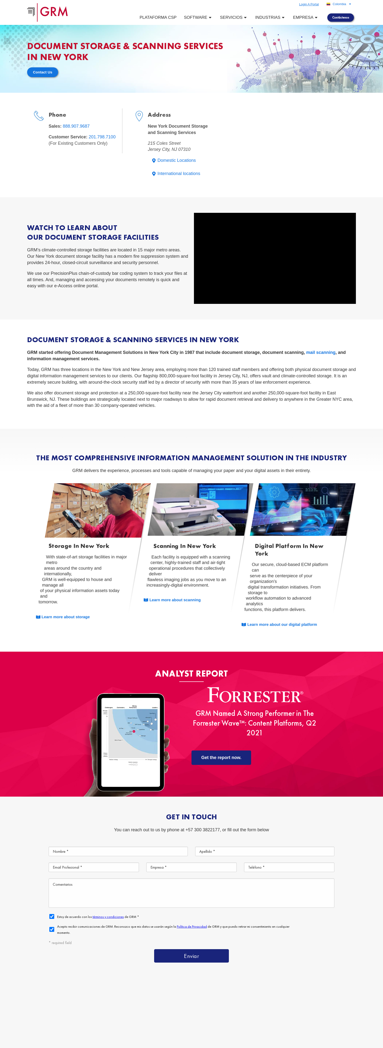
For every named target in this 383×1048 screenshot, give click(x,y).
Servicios (234, 17)
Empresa (306, 17)
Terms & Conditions (132, 1042)
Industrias (270, 17)
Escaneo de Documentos (297, 1008)
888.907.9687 (76, 126)
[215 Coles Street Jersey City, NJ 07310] (291, 145)
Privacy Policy (160, 1042)
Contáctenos (290, 1019)
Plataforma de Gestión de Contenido (249, 997)
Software (198, 17)
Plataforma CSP (157, 17)
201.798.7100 (102, 136)
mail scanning (321, 352)
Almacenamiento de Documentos (231, 1008)
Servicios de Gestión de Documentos (331, 997)
